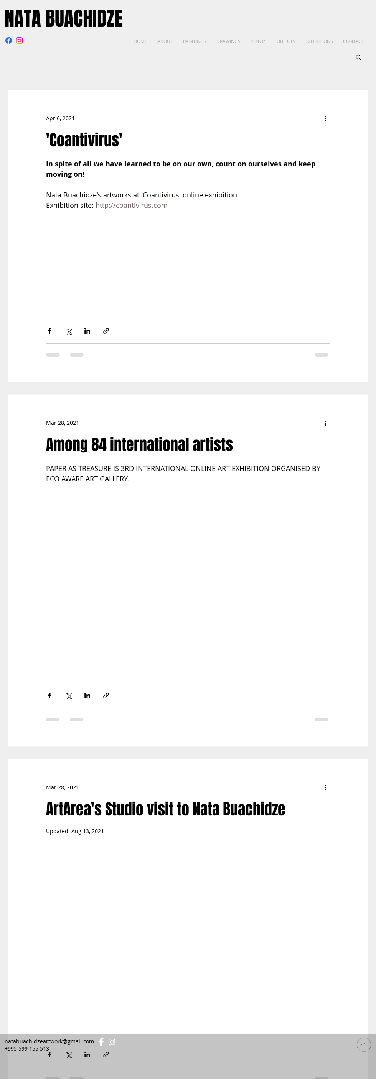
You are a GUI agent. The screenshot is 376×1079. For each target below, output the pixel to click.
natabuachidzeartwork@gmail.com (49, 1041)
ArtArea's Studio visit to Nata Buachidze (165, 809)
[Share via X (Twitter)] (68, 331)
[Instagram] (19, 40)
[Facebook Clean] (101, 1042)
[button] (358, 58)
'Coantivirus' (84, 140)
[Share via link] (106, 331)
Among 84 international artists (139, 444)
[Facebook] (8, 40)
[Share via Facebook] (49, 331)
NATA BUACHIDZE (64, 18)
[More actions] (325, 118)
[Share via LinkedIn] (87, 331)
